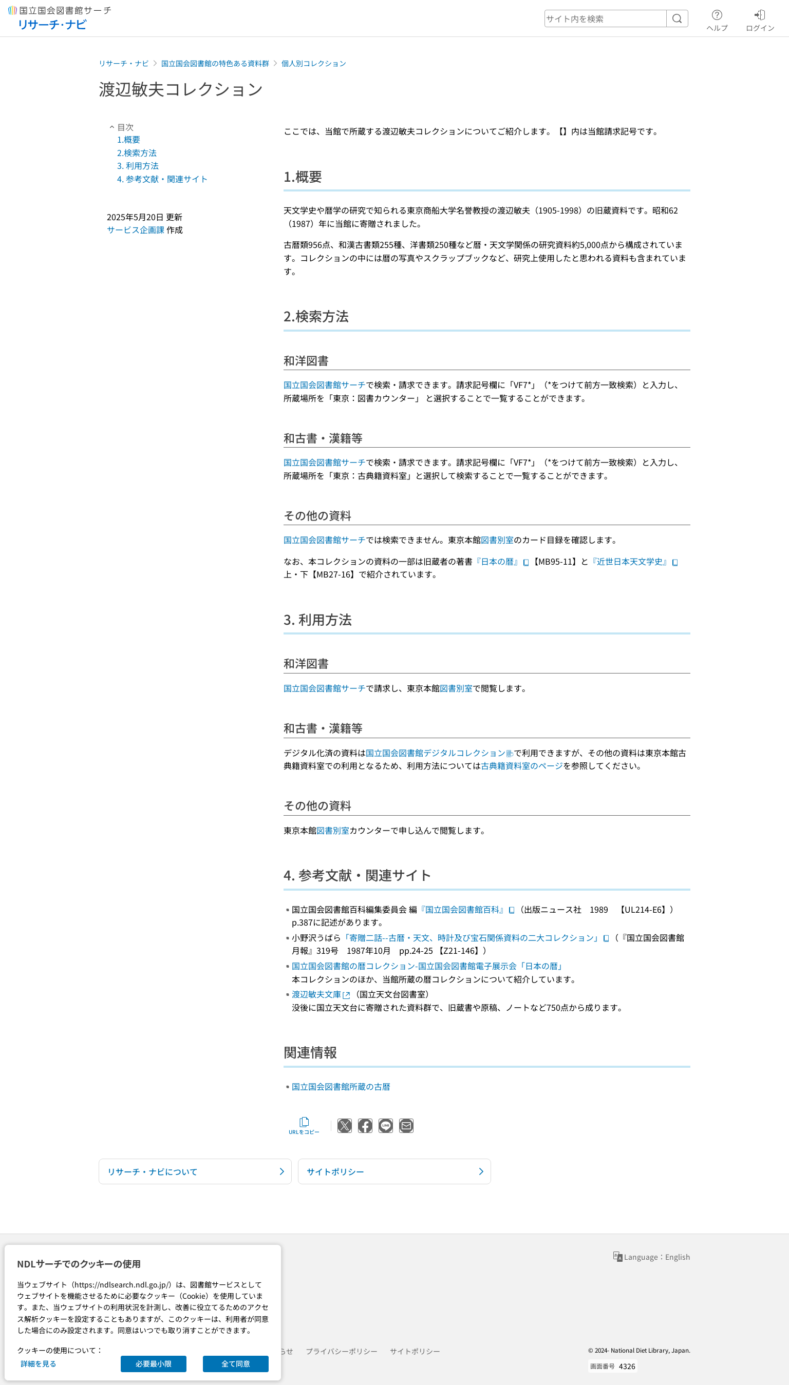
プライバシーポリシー (342, 1351)
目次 (120, 127)
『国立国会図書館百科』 (466, 909)
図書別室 (497, 539)
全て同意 (235, 1363)
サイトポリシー (415, 1351)
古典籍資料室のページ (522, 765)
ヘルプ (717, 19)
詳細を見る (39, 1363)
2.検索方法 (137, 152)
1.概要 (128, 139)
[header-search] (616, 18)
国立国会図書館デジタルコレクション (440, 752)
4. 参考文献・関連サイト (162, 178)
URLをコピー (304, 1126)
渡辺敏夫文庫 (321, 994)
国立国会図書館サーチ (325, 384)
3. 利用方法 (138, 165)
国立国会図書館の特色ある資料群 (215, 63)
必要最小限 (154, 1363)
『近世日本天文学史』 (634, 561)
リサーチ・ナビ (124, 63)
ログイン (760, 19)
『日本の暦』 (501, 561)
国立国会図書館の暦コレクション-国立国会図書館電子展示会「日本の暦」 (429, 965)
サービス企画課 (135, 229)
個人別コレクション (313, 63)
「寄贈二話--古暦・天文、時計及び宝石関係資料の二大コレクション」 (475, 937)
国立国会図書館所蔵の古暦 (341, 1086)
